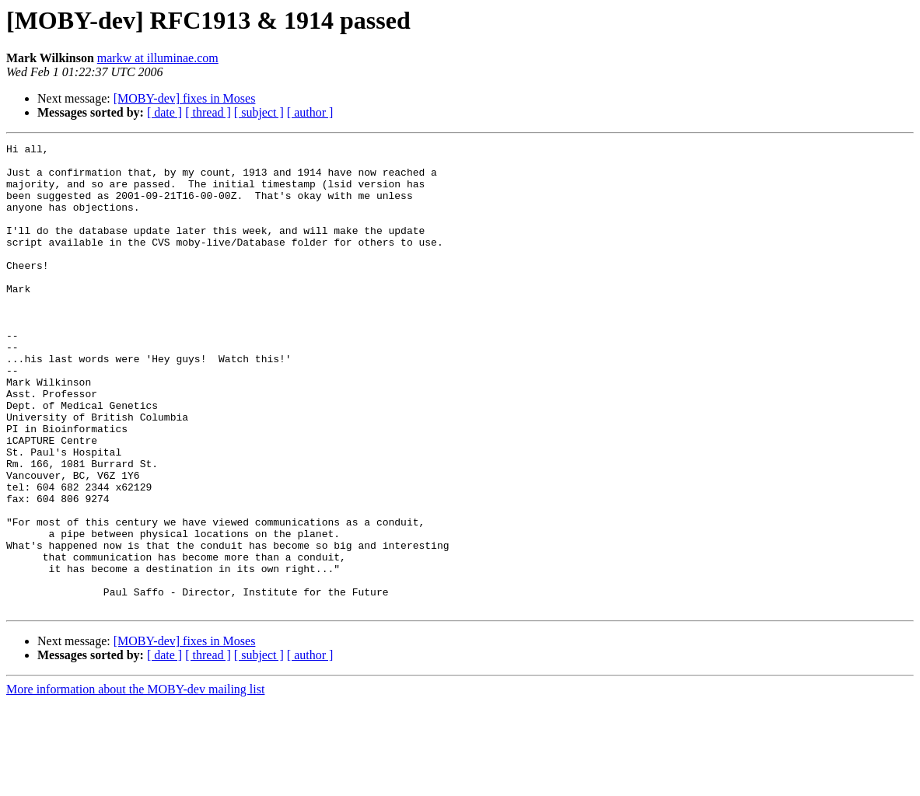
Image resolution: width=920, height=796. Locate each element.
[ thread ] (208, 112)
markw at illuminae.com (158, 58)
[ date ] (164, 112)
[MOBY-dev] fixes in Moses (185, 98)
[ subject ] (259, 112)
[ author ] (310, 112)
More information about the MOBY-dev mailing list (135, 782)
